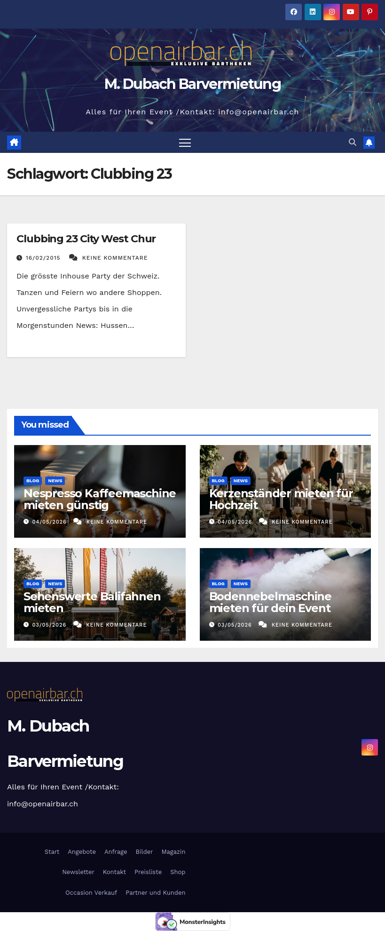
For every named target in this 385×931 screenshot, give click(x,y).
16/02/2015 (44, 258)
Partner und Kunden (155, 892)
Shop (177, 871)
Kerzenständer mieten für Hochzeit (281, 499)
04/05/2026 (50, 522)
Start (52, 851)
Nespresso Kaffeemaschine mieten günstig (100, 499)
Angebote (82, 851)
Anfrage (115, 851)
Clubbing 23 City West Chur (86, 238)
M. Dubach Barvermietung (192, 84)
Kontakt (114, 871)
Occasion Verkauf (91, 892)
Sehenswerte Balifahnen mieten (92, 602)
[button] (352, 142)
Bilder (144, 851)
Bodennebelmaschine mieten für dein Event (270, 602)
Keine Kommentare (115, 258)
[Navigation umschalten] (184, 142)
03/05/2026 (50, 625)
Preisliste (148, 871)
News (55, 480)
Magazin (173, 851)
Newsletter (77, 871)
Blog (32, 480)
